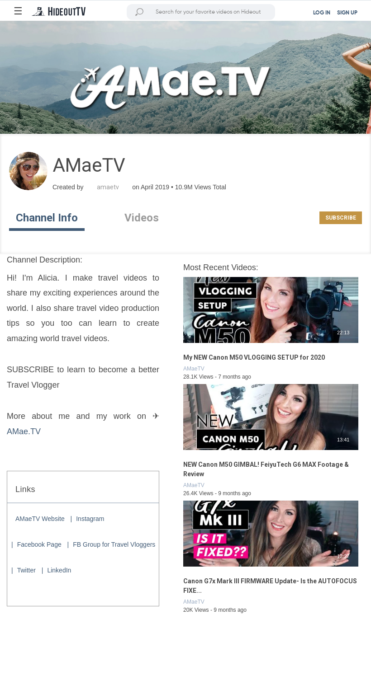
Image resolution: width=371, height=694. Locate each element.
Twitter (26, 570)
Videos (141, 217)
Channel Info (47, 217)
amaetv (108, 187)
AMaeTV (194, 369)
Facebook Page (39, 544)
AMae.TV (24, 431)
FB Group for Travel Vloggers (114, 544)
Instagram (90, 518)
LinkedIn (59, 570)
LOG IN (321, 13)
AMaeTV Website (40, 518)
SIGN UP (347, 13)
